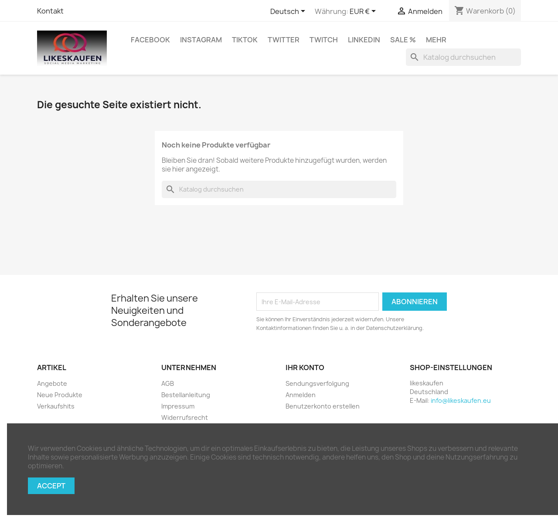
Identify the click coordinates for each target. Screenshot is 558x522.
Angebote (52, 383)
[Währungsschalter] (364, 12)
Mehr (436, 40)
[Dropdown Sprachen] (289, 12)
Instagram (201, 40)
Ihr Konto (305, 367)
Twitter (283, 40)
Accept (51, 486)
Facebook (150, 40)
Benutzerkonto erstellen (323, 406)
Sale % (403, 40)
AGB (167, 383)
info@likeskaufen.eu (461, 400)
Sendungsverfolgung (317, 383)
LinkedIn (364, 40)
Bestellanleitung (185, 395)
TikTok (245, 40)
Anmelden (301, 395)
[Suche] (463, 57)
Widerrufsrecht (184, 417)
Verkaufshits (56, 406)
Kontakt (50, 11)
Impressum (177, 406)
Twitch (324, 40)
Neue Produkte (59, 395)
